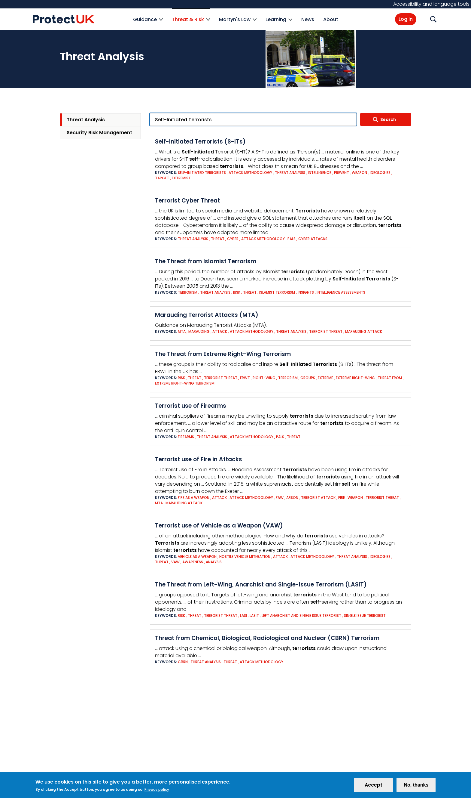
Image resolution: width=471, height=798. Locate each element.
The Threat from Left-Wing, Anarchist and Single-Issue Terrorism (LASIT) (261, 584)
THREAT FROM (390, 377)
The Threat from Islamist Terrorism (205, 261)
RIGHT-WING (264, 377)
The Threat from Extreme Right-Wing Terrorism (223, 354)
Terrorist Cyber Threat (187, 200)
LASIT (254, 615)
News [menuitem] (307, 19)
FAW (280, 497)
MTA (182, 331)
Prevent (341, 172)
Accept (373, 787)
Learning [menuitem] (279, 23)
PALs (291, 238)
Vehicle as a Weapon (197, 556)
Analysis (214, 561)
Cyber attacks (312, 238)
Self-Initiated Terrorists (202, 172)
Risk (237, 292)
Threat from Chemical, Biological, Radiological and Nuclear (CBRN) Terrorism (267, 638)
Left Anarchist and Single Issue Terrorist (301, 615)
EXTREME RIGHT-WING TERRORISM (184, 383)
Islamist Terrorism (277, 292)
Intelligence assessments (341, 292)
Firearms (186, 436)
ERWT (245, 377)
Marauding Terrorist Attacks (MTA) (206, 315)
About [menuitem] (330, 19)
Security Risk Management (99, 132)
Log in (406, 19)
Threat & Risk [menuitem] (191, 23)
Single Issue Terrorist (365, 615)
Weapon (359, 172)
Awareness (192, 561)
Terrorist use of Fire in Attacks (198, 459)
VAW (175, 561)
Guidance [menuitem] (148, 23)
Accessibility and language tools (431, 4)
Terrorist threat (325, 331)
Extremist (181, 178)
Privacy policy (156, 791)
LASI (243, 615)
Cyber (233, 238)
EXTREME (325, 377)
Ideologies (380, 172)
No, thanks (416, 787)
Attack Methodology (250, 172)
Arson (292, 497)
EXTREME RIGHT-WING (355, 377)
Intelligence (320, 172)
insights (306, 292)
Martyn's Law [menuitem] (238, 23)
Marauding (199, 331)
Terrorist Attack (318, 497)
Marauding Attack (363, 331)
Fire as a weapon (193, 497)
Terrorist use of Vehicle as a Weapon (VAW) (219, 525)
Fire (341, 497)
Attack (219, 331)
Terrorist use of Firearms (190, 406)
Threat (217, 238)
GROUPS (307, 377)
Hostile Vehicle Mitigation (244, 556)
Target (162, 178)
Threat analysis (290, 172)
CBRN (183, 661)
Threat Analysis (86, 119)
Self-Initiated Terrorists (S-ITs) (200, 142)
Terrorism (187, 292)
